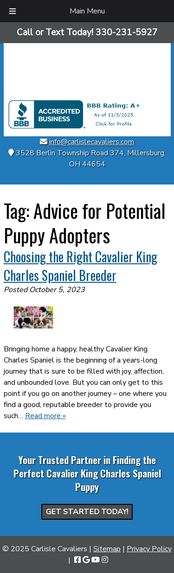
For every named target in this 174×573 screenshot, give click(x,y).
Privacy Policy (149, 549)
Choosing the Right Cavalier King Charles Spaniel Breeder (80, 265)
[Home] (87, 94)
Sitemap (107, 549)
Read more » (45, 416)
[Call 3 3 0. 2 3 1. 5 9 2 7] (127, 32)
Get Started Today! (87, 512)
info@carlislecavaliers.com (91, 142)
